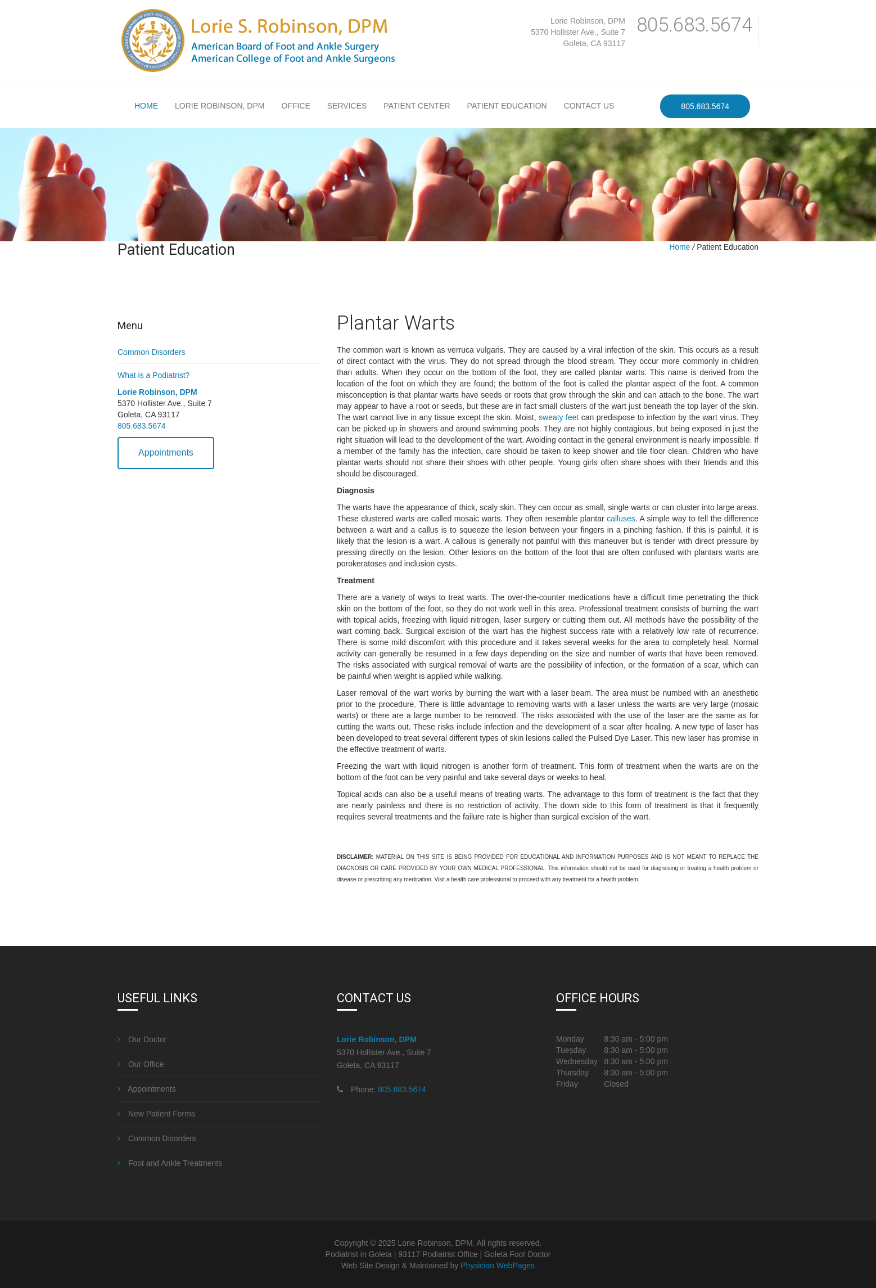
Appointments (165, 452)
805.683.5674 (694, 25)
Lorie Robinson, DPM (587, 20)
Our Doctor (142, 1039)
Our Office (141, 1064)
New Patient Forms (156, 1113)
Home (146, 105)
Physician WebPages (497, 1265)
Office (295, 105)
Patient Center (416, 105)
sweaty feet (559, 417)
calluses (621, 518)
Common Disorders (152, 352)
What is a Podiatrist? (153, 375)
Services (347, 105)
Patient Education (507, 105)
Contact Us (589, 105)
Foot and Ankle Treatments (170, 1163)
